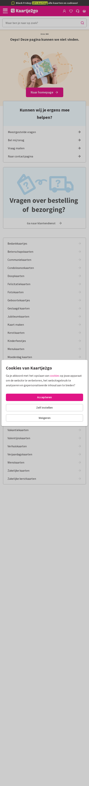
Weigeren (45, 418)
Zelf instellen (44, 407)
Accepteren (44, 397)
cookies (54, 375)
